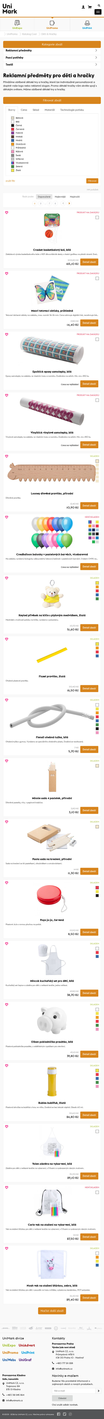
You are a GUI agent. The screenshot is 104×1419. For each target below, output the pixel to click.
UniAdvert (27, 1345)
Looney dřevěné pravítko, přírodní (52, 493)
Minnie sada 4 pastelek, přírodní (52, 798)
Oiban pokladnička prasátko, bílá (52, 1042)
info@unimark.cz (64, 1368)
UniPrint (27, 1352)
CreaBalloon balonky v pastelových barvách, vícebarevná (52, 554)
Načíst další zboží (52, 1310)
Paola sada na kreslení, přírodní (52, 859)
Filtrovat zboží (52, 100)
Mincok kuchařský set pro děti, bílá (52, 981)
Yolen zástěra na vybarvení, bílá (52, 1164)
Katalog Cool (29, 34)
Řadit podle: (28, 196)
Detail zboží (89, 262)
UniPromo (12, 34)
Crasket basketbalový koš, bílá (52, 250)
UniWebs (9, 1360)
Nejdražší (75, 196)
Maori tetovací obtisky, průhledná (52, 310)
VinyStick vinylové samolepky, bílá (52, 432)
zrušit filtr (10, 181)
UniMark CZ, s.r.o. (25, 1414)
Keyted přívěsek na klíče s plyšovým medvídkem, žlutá (52, 615)
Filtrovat (92, 181)
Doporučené (44, 196)
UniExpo (9, 1345)
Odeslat (62, 1398)
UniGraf (25, 1360)
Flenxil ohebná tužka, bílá (52, 737)
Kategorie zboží (52, 44)
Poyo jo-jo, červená (52, 920)
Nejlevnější (60, 196)
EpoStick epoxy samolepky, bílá (52, 371)
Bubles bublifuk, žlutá (52, 1103)
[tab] (12, 110)
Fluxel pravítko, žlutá (52, 676)
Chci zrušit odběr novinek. (65, 1404)
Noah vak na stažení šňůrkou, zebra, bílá (52, 1285)
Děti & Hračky (49, 34)
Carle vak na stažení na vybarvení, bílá (52, 1224)
